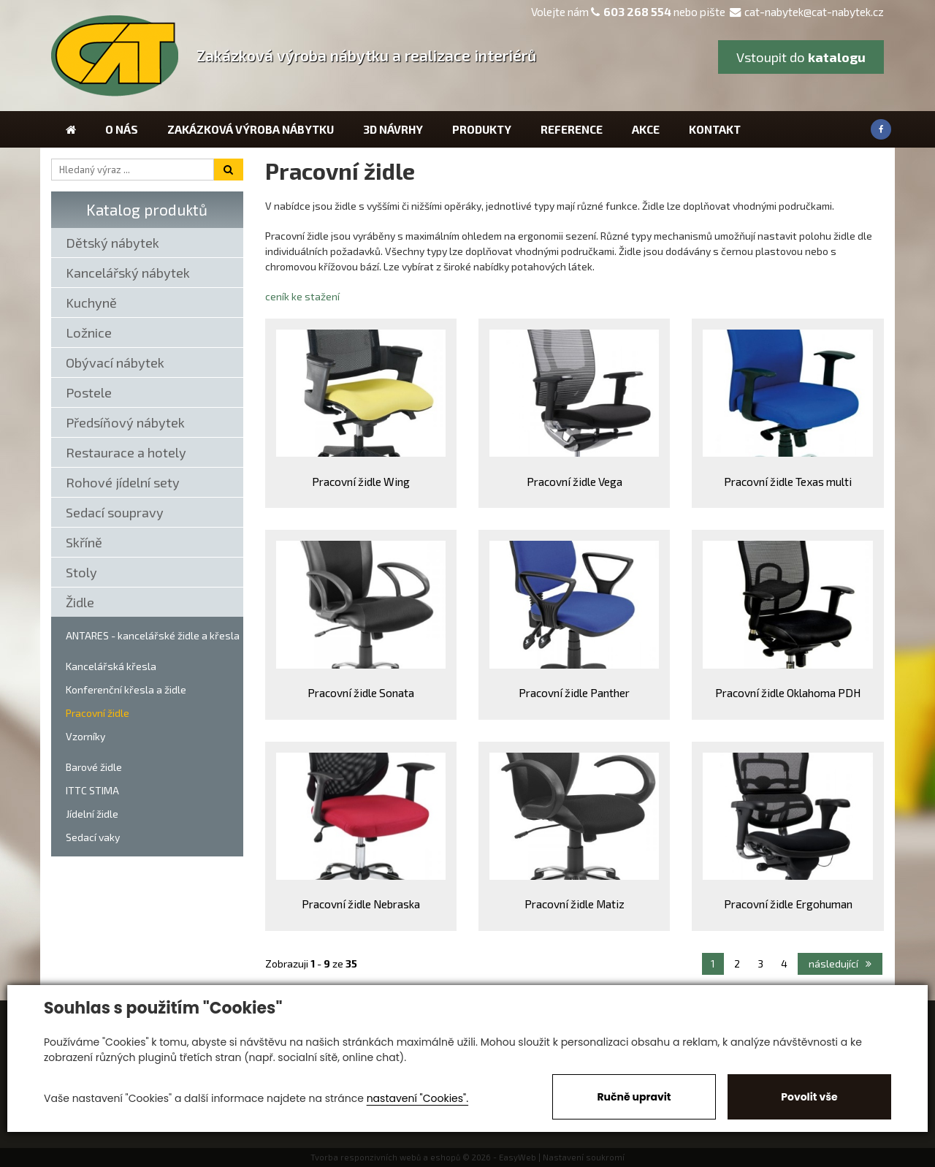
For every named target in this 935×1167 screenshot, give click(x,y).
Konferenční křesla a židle (126, 689)
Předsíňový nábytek (125, 422)
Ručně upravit (634, 1097)
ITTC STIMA (92, 790)
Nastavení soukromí (584, 1157)
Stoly (81, 572)
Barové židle (94, 767)
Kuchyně (91, 302)
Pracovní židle (97, 713)
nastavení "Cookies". (417, 1098)
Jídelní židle (92, 813)
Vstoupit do (801, 57)
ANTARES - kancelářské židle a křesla (153, 635)
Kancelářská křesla (111, 666)
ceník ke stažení (302, 296)
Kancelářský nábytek (128, 273)
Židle (80, 602)
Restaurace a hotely (126, 452)
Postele (89, 392)
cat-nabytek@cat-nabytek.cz (807, 11)
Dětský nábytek (112, 243)
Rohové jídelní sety (123, 482)
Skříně (84, 542)
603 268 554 (637, 11)
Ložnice (89, 332)
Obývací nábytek (115, 362)
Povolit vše (809, 1097)
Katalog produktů (146, 209)
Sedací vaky (93, 837)
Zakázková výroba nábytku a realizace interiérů (366, 55)
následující (840, 963)
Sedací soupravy (115, 512)
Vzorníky (85, 736)
